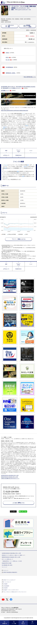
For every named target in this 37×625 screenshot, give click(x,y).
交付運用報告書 (9, 67)
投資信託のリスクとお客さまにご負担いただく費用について (13, 555)
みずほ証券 (5, 587)
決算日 (26, 234)
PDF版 (7, 52)
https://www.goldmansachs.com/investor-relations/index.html (14, 110)
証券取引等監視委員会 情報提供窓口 (10, 572)
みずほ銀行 (5, 583)
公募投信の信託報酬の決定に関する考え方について (10, 478)
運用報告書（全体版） (11, 72)
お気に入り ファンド (23, 623)
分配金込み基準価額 (11, 234)
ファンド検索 (14, 623)
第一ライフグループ (7, 581)
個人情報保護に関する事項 (7, 565)
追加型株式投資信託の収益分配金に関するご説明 (9, 475)
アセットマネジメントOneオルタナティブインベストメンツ (14, 591)
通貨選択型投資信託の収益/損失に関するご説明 (11, 557)
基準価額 (3, 234)
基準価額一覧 (4, 623)
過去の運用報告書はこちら (30, 76)
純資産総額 (20, 234)
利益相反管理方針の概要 (6, 563)
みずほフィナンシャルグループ (9, 579)
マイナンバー (5, 570)
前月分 (7, 57)
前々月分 (8, 59)
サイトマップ (4, 567)
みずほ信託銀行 (6, 585)
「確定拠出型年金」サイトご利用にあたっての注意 (12, 561)
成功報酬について (5, 90)
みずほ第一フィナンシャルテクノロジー (11, 589)
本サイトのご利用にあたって (7, 559)
